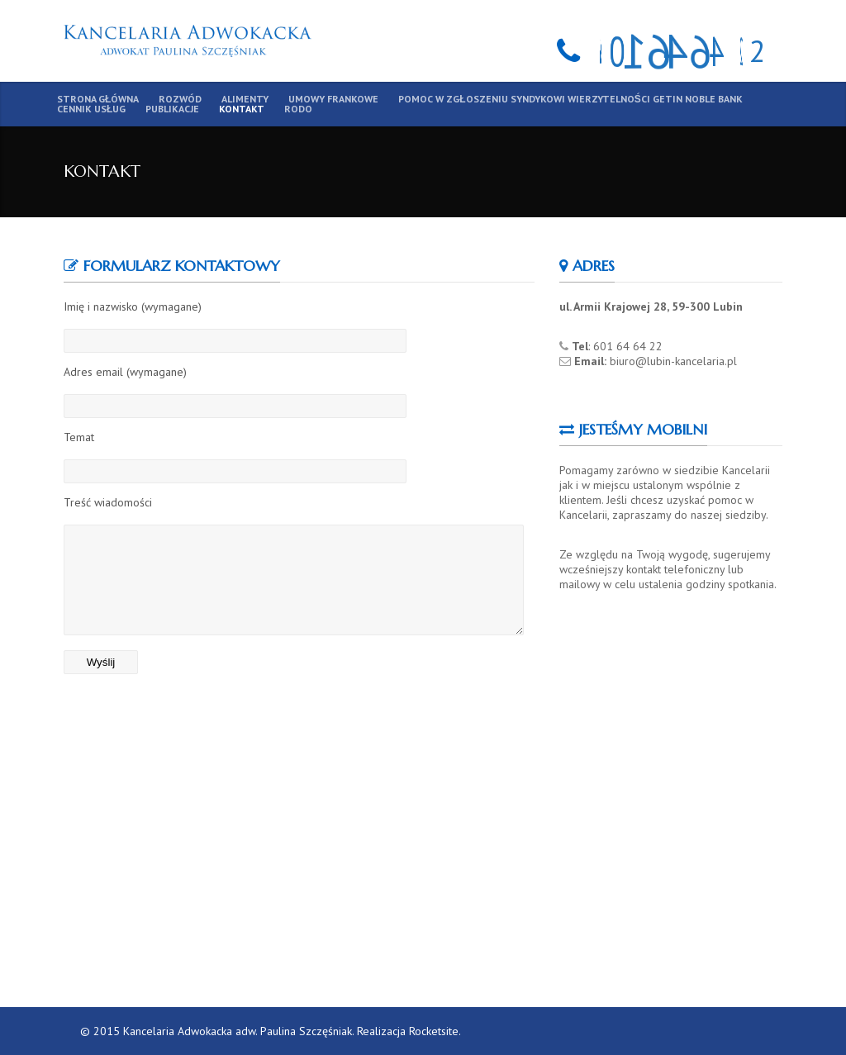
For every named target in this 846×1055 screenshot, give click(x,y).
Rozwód (180, 99)
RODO (298, 109)
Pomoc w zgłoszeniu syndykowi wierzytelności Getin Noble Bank (570, 99)
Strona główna (98, 99)
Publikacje (172, 109)
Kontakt (241, 109)
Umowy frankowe (333, 99)
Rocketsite (434, 1031)
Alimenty (245, 99)
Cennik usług (91, 109)
